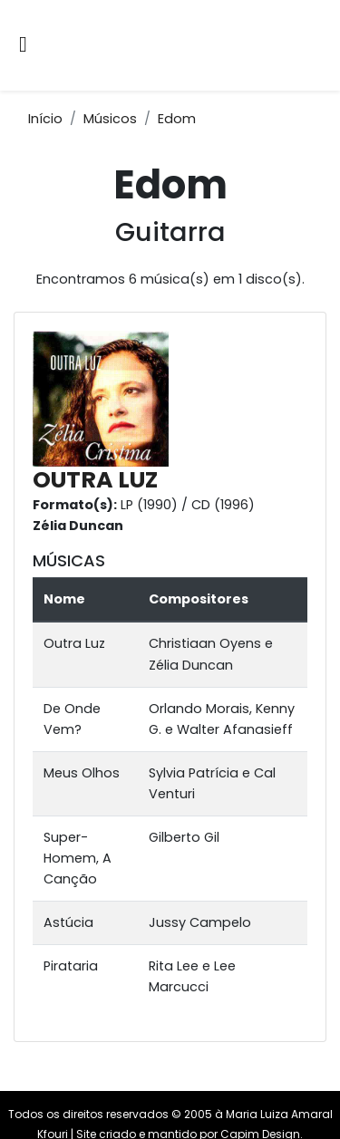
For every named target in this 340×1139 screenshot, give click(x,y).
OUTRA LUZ (95, 480)
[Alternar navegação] (23, 46)
